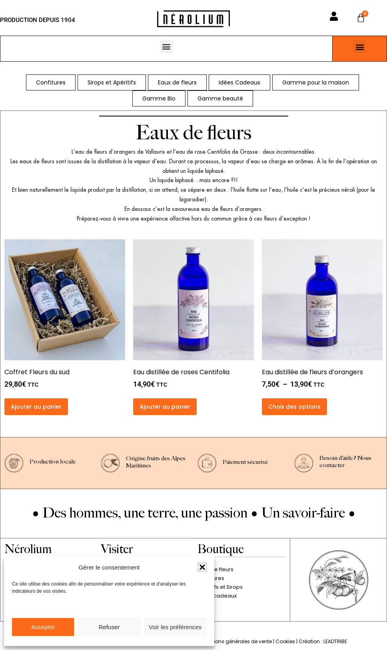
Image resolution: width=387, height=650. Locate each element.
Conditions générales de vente (234, 641)
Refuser (109, 627)
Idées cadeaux (217, 596)
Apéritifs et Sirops (220, 587)
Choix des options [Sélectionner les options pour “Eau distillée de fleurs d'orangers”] (294, 407)
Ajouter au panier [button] (36, 407)
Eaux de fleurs (215, 569)
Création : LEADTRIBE (323, 641)
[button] (202, 567)
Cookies (285, 641)
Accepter (43, 627)
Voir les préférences (175, 627)
